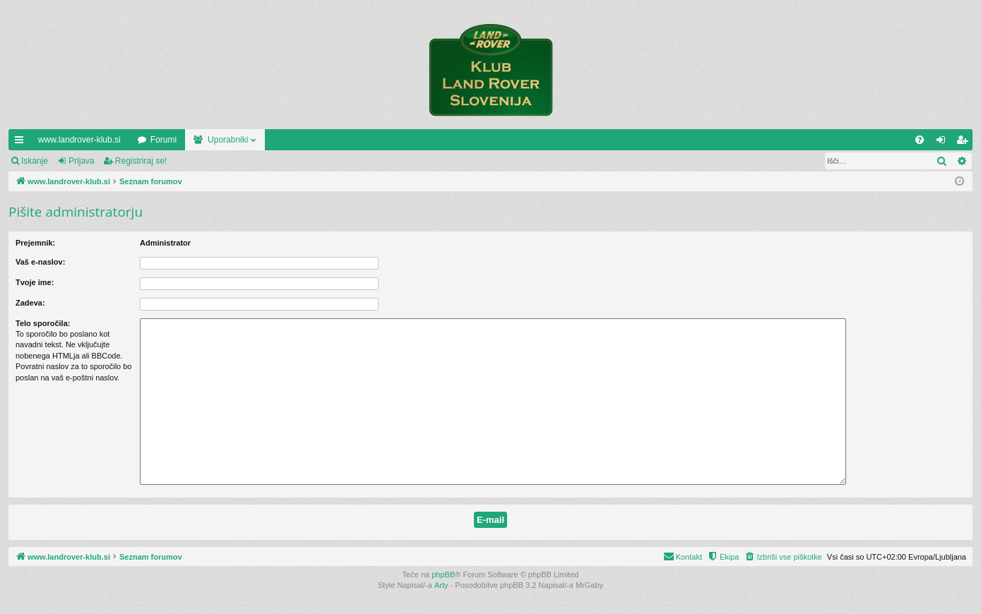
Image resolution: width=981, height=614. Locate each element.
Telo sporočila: (43, 323)
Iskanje (34, 161)
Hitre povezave (22, 142)
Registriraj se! (141, 161)
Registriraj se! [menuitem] (965, 142)
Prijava (82, 161)
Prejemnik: (35, 243)
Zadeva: (30, 303)
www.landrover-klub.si (79, 140)
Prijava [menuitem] (944, 142)
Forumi (163, 140)
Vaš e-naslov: (40, 262)
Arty (441, 585)
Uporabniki (228, 140)
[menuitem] (919, 139)
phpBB (443, 574)
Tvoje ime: (35, 282)
